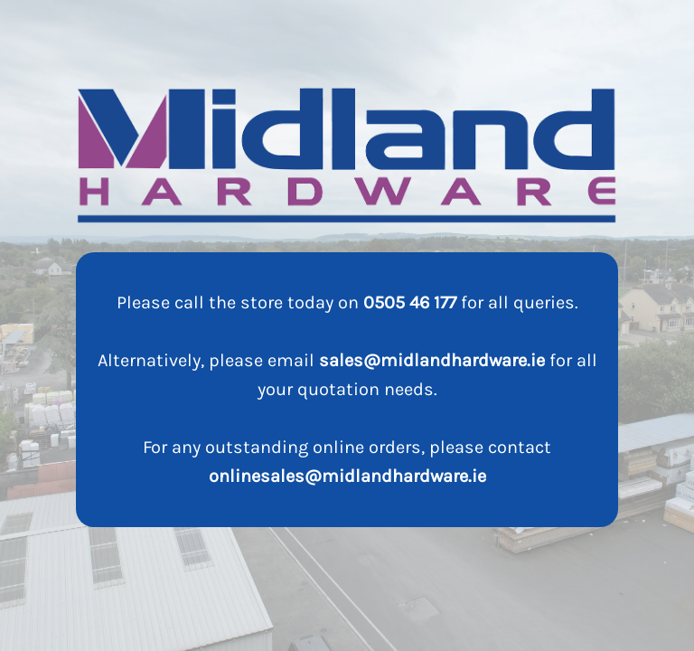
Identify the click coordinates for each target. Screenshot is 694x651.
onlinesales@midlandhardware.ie (347, 476)
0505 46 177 (409, 302)
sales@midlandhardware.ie (432, 360)
